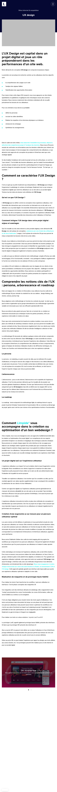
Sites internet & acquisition (29, 10)
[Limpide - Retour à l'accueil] (4, 4)
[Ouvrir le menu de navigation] (53, 4)
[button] (5, 790)
